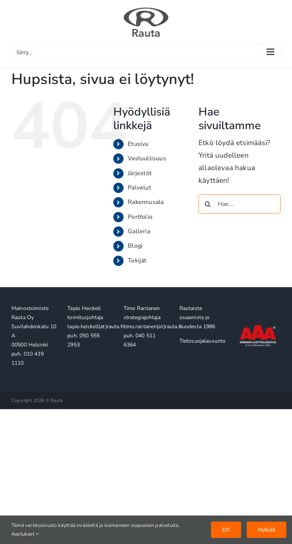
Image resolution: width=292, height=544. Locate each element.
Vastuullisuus (147, 158)
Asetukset (25, 534)
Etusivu (138, 144)
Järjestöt (140, 173)
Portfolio (140, 217)
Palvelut (139, 187)
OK (226, 529)
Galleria (139, 231)
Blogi (135, 246)
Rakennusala (145, 202)
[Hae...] (239, 204)
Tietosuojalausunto (202, 341)
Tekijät (137, 260)
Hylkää (266, 529)
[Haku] (207, 204)
